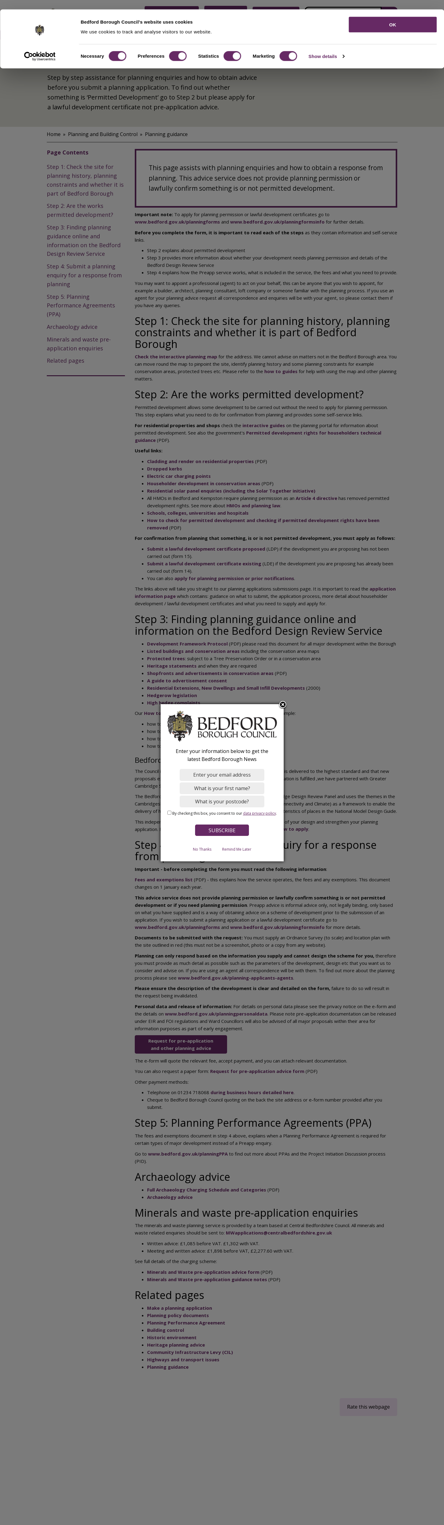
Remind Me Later (236, 849)
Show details (323, 47)
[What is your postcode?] (222, 801)
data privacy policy (259, 813)
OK (392, 15)
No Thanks (202, 849)
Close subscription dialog (282, 704)
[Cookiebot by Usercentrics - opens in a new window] (40, 47)
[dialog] (222, 782)
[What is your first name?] (222, 788)
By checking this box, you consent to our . (224, 813)
